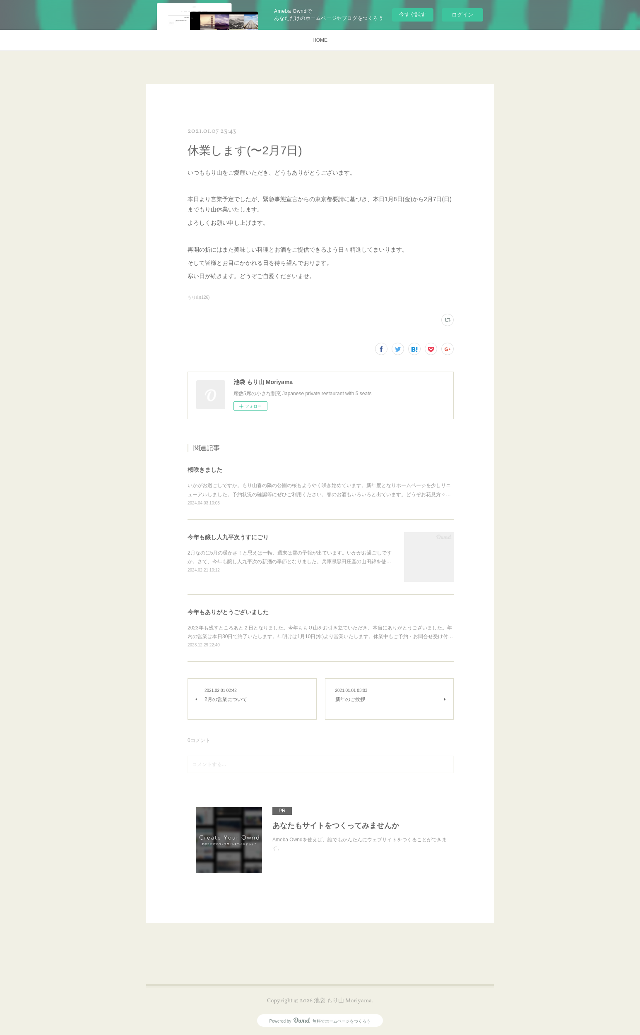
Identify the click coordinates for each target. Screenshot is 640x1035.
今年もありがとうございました (228, 612)
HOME (320, 40)
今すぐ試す (412, 14)
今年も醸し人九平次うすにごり (228, 537)
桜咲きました (205, 469)
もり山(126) (198, 297)
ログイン (462, 15)
